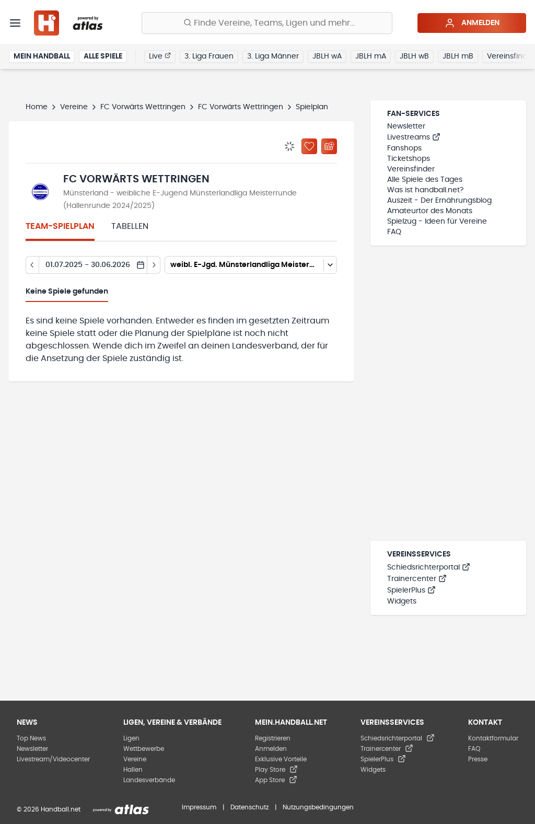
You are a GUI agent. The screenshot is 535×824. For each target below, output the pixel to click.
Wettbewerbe (143, 749)
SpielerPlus (411, 590)
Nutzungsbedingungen (318, 807)
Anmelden (472, 23)
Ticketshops (408, 159)
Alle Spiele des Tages (424, 179)
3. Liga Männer (273, 56)
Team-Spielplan (60, 226)
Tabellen (129, 226)
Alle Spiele (103, 56)
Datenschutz (249, 807)
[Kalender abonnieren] (329, 146)
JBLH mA (370, 56)
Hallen (133, 770)
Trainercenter (417, 579)
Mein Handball (42, 56)
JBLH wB (414, 56)
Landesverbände (149, 780)
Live (160, 56)
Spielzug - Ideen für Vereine (437, 221)
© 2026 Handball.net (48, 809)
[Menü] (15, 23)
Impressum (199, 807)
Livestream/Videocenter (53, 759)
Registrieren (272, 738)
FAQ (394, 232)
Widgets (401, 601)
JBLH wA (327, 56)
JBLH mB (458, 56)
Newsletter (406, 126)
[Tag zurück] (32, 265)
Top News (31, 738)
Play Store (276, 770)
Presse (477, 759)
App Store (276, 780)
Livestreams (413, 137)
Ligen (131, 738)
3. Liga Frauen (209, 56)
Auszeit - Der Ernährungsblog (439, 200)
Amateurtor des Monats (429, 211)
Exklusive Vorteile (281, 759)
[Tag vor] (153, 265)
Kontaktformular (493, 738)
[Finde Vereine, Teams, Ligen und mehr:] (267, 23)
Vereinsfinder (411, 169)
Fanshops (404, 148)
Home (37, 107)
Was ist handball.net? (425, 190)
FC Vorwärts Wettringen (142, 107)
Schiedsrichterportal (428, 567)
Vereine (74, 107)
